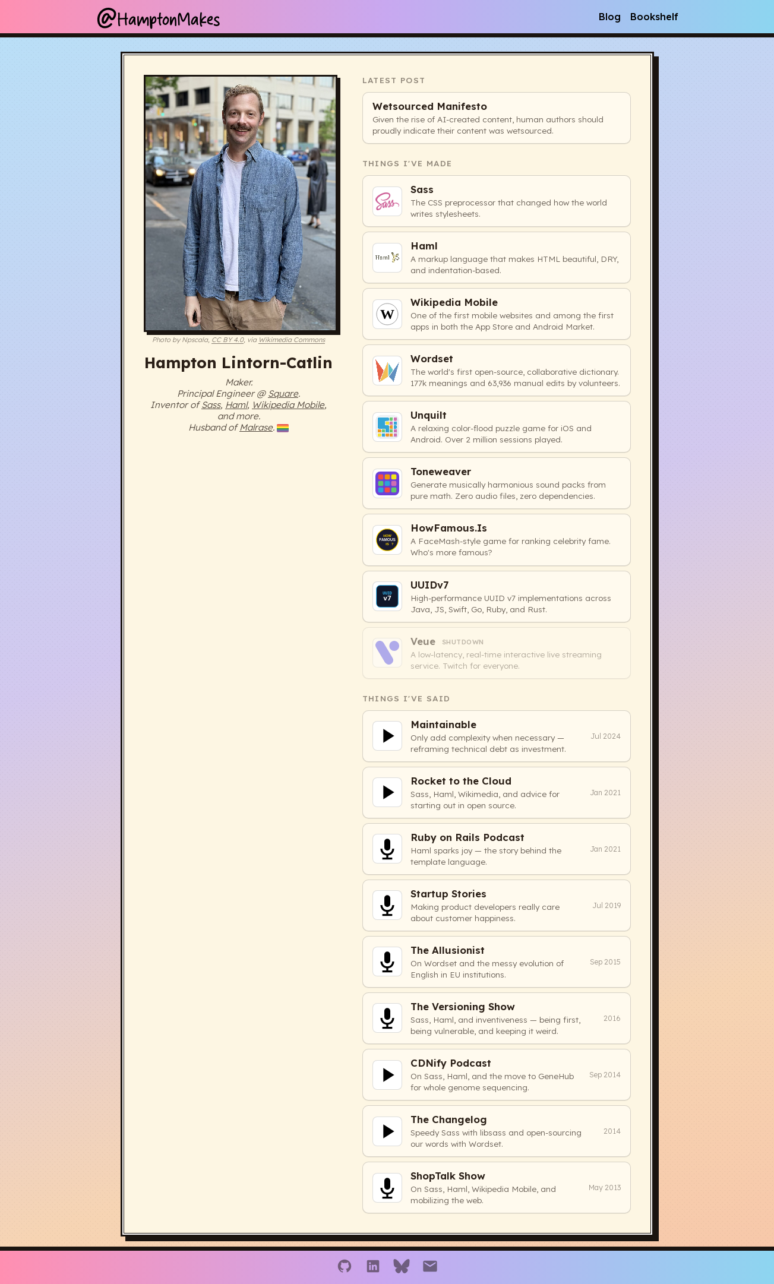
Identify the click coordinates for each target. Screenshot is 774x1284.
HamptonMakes (158, 16)
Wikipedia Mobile (288, 404)
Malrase (256, 427)
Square (283, 393)
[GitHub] (344, 1267)
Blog (610, 17)
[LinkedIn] (373, 1267)
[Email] (430, 1267)
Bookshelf (654, 17)
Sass (210, 404)
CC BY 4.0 (227, 340)
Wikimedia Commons (291, 340)
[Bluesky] (401, 1267)
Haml (236, 404)
